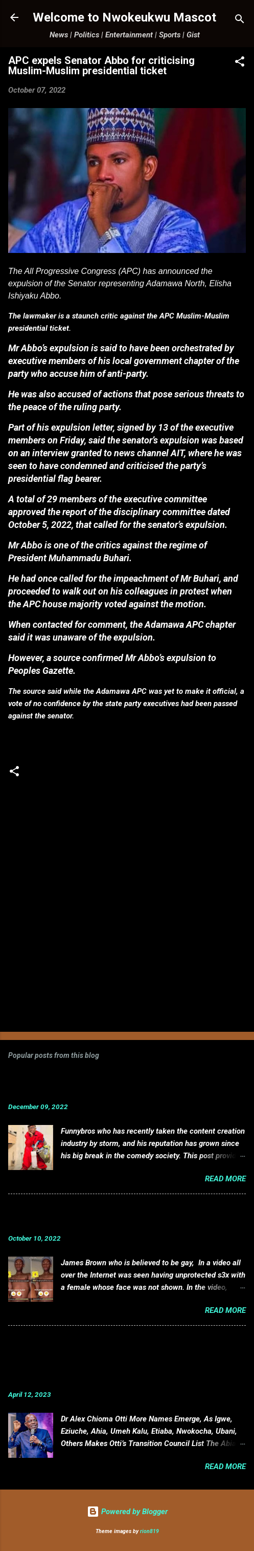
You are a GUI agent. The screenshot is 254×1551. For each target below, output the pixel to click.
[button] (240, 63)
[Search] (240, 20)
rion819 (149, 1531)
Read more (225, 1178)
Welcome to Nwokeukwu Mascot (124, 17)
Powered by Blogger (127, 1511)
